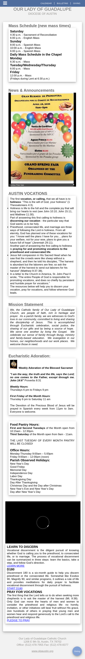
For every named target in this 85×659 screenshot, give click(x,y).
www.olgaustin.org (42, 651)
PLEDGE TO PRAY (18, 620)
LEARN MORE (16, 565)
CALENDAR (46, 3)
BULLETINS (62, 3)
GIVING (76, 3)
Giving (77, 651)
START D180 (14, 588)
